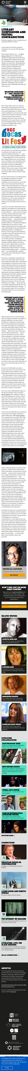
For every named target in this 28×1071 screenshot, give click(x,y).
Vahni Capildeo (5, 394)
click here (13, 991)
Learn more (16, 1063)
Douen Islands (20, 415)
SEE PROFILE (14, 575)
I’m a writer (20, 170)
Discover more (7, 835)
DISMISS (7, 1067)
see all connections (9, 955)
